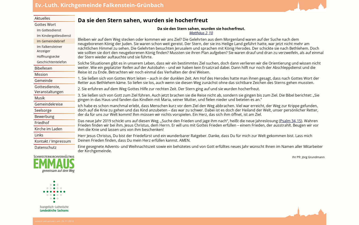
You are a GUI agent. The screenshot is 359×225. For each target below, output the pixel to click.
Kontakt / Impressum (53, 141)
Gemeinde (43, 80)
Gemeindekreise (49, 104)
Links (39, 135)
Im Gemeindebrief (51, 41)
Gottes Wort (45, 24)
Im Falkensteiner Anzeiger (49, 48)
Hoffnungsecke (48, 56)
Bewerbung (44, 116)
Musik (40, 97)
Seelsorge (43, 110)
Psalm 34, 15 (290, 120)
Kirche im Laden (48, 128)
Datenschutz (46, 147)
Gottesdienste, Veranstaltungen (49, 89)
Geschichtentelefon (52, 62)
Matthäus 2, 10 (201, 32)
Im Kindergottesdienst (54, 35)
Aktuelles (42, 18)
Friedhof (42, 122)
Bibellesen (43, 68)
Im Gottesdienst (49, 30)
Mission (41, 74)
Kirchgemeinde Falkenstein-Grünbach (99, 5)
